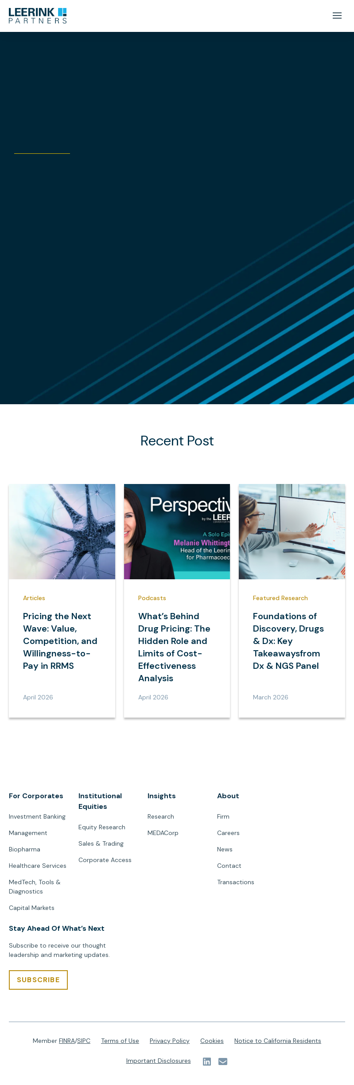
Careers (228, 833)
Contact (229, 866)
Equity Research (101, 827)
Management (28, 833)
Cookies (212, 1041)
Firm (223, 816)
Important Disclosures (158, 1061)
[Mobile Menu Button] (337, 16)
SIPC (83, 1041)
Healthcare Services (37, 866)
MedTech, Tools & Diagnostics (35, 886)
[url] (37, 16)
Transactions (235, 882)
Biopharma (24, 849)
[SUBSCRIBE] (38, 980)
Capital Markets (31, 908)
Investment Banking (37, 816)
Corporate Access (105, 860)
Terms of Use (120, 1041)
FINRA (67, 1041)
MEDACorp (163, 833)
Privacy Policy (170, 1041)
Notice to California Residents (277, 1041)
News (225, 849)
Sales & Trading (101, 843)
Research (161, 816)
